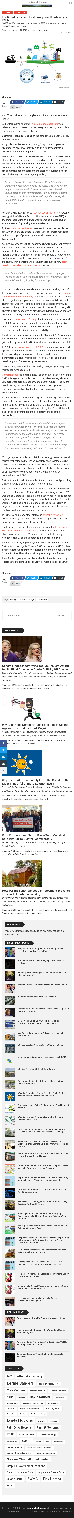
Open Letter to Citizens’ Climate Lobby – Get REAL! (42, 1057)
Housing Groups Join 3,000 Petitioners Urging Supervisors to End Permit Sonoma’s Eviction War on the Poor (43, 1216)
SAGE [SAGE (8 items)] (26, 1441)
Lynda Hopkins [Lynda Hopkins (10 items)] (20, 1420)
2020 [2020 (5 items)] (9, 1376)
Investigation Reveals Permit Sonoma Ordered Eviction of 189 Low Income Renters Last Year (40, 1263)
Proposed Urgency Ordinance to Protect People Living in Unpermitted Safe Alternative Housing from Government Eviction (43, 1240)
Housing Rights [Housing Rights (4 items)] (53, 1408)
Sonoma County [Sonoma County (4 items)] (14, 1447)
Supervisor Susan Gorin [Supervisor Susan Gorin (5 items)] (51, 1472)
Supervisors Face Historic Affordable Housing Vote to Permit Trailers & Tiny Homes (43, 1154)
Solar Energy (7, 12)
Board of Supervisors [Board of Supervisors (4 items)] (49, 1384)
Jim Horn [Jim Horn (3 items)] (23, 1414)
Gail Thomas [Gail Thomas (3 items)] (11, 1409)
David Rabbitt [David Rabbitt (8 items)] (40, 1397)
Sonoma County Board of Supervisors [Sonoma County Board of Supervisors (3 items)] (39, 1447)
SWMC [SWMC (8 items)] (33, 1479)
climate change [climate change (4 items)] (37, 1390)
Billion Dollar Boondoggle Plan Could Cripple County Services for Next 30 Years (42, 1202)
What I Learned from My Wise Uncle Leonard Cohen (42, 985)
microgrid (14, 600)
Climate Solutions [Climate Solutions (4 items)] (58, 1390)
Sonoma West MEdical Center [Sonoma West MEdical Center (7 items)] (28, 1459)
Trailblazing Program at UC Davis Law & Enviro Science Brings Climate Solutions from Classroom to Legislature (43, 1143)
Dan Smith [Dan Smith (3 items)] (21, 1398)
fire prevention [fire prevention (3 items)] (53, 1403)
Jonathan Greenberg (38, 30)
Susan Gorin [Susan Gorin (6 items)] (15, 1479)
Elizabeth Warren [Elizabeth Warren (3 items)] (12, 1403)
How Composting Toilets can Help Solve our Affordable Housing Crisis (38, 1299)
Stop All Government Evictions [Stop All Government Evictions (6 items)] (26, 1466)
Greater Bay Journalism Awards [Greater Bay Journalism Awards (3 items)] (30, 1409)
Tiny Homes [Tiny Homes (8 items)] (52, 1479)
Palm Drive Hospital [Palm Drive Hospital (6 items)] (19, 1427)
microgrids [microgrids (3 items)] (41, 1421)
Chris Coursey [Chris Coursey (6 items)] (16, 1390)
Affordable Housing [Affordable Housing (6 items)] (29, 1376)
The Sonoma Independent (35, 1508)
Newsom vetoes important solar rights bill (38, 997)
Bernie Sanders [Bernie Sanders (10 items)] (20, 1383)
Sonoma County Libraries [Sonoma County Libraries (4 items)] (19, 1453)
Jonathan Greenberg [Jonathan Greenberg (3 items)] (38, 1414)
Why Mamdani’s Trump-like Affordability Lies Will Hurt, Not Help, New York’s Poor (41, 949)
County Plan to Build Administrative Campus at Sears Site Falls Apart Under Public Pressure (43, 1166)
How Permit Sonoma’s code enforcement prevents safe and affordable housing (42, 1251)
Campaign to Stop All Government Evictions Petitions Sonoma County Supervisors (43, 1287)
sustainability (42, 600)
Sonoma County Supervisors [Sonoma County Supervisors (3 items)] (45, 1453)
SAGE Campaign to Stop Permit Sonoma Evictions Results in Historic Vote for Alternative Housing (41, 1130)
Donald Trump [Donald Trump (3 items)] (60, 1398)
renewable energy (27, 600)
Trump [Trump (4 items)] (10, 1485)
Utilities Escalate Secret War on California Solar (40, 1045)
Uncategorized (20, 12)
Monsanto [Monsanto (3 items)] (53, 1421)
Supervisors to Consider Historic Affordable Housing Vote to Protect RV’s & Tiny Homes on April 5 (43, 1178)
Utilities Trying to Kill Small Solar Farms (36, 1069)
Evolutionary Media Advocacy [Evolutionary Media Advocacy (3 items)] (33, 1403)
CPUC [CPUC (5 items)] (10, 1397)
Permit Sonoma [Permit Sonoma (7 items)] (48, 1427)
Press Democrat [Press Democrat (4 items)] (26, 1434)
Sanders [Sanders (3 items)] (38, 1442)
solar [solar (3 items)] (47, 1442)
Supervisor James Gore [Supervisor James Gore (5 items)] (20, 1472)
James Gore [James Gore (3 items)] (11, 1414)
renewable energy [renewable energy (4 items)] (47, 1434)
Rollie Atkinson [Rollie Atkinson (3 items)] (12, 1442)
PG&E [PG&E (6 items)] (10, 1434)
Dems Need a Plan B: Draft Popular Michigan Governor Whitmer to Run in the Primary (39, 1022)
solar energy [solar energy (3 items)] (58, 1442)
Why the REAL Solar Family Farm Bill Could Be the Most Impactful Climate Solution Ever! (41, 1094)
